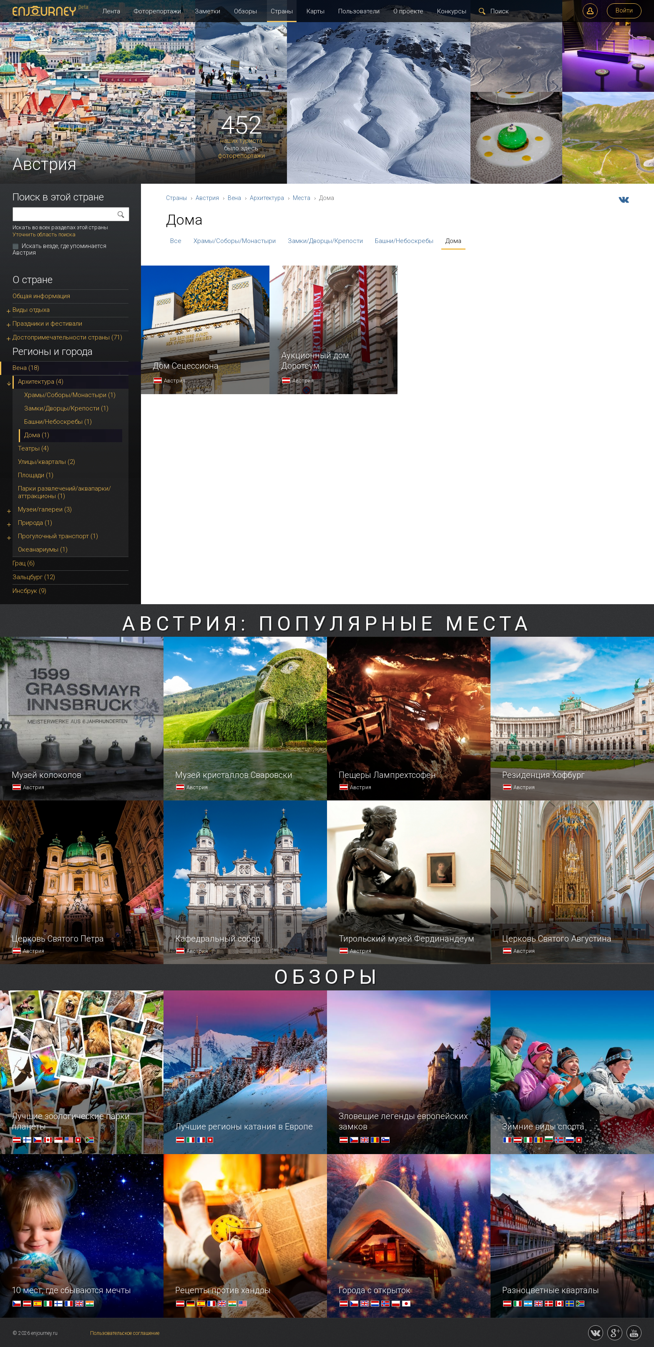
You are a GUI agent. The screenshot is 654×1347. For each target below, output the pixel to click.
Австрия (207, 198)
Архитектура (267, 198)
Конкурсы (451, 11)
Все (175, 241)
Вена (234, 198)
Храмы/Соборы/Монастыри (235, 241)
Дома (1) (36, 435)
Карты (315, 11)
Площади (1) (35, 475)
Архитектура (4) (40, 381)
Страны (282, 11)
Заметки (207, 11)
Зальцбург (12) (34, 577)
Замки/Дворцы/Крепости (325, 241)
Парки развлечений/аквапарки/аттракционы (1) (64, 492)
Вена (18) (26, 368)
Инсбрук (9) (29, 591)
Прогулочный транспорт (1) (58, 536)
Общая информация (41, 296)
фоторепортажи (241, 156)
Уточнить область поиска (44, 234)
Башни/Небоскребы (404, 241)
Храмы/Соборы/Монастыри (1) (70, 395)
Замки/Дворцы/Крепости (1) (66, 408)
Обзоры (245, 11)
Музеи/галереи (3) (45, 509)
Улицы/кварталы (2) (46, 462)
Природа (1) (35, 523)
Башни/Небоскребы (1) (58, 421)
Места (301, 198)
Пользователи (359, 11)
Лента (111, 11)
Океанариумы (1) (43, 549)
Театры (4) (33, 448)
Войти (624, 10)
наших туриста (241, 141)
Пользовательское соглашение (124, 1333)
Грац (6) (24, 563)
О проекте (408, 11)
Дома (453, 241)
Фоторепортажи (157, 11)
